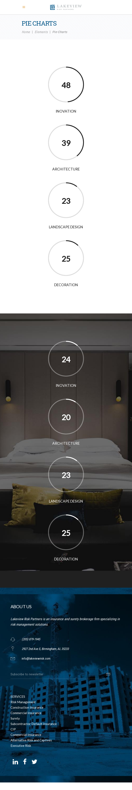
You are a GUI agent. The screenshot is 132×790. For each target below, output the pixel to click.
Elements (41, 32)
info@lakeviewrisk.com (36, 658)
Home (26, 32)
